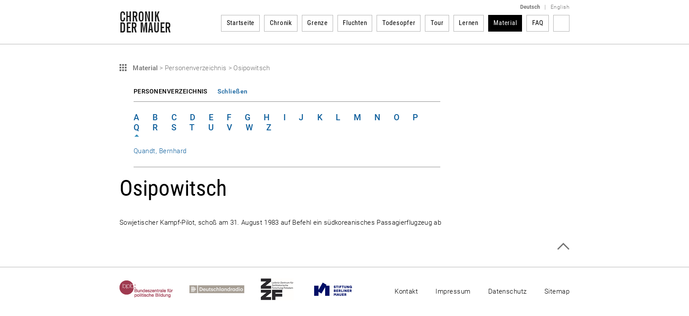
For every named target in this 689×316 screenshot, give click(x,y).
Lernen (469, 23)
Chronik (281, 23)
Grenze (317, 23)
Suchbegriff (561, 23)
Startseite (241, 23)
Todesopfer (399, 23)
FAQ (538, 23)
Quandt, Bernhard (160, 151)
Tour (437, 23)
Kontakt (406, 291)
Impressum (452, 291)
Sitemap (556, 291)
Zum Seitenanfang (563, 246)
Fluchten (355, 23)
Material (505, 23)
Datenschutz (507, 291)
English (560, 7)
